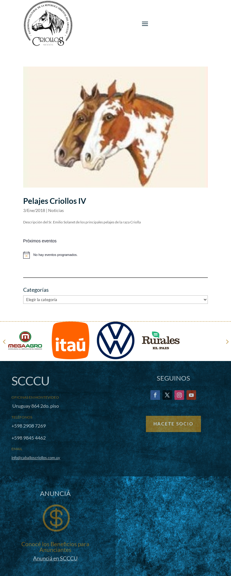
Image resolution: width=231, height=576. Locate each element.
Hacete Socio (173, 423)
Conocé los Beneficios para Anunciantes (55, 546)
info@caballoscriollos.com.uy (35, 457)
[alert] (115, 255)
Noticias (56, 210)
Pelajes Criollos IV (54, 201)
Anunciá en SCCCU (55, 558)
